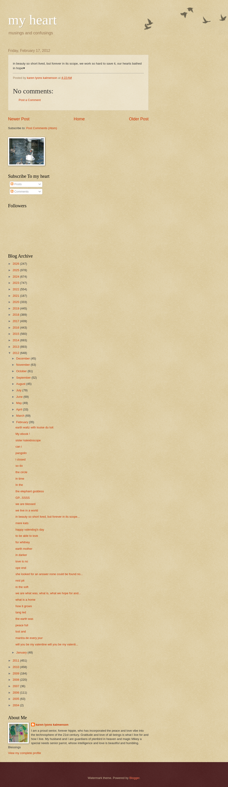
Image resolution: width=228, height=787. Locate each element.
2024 (16, 276)
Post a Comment (30, 100)
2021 (16, 295)
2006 (16, 692)
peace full (21, 625)
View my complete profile (24, 753)
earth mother (23, 548)
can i (18, 446)
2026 (16, 263)
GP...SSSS (22, 497)
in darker (21, 555)
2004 (16, 705)
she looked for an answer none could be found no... (49, 574)
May (19, 403)
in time (19, 478)
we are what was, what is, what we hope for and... (48, 593)
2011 (16, 660)
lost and (20, 631)
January (21, 652)
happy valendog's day (29, 529)
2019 (16, 308)
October (21, 371)
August (21, 384)
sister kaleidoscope (28, 440)
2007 (16, 686)
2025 (16, 270)
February (22, 422)
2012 (16, 353)
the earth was (24, 619)
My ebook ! (22, 434)
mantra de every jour (29, 638)
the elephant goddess (29, 491)
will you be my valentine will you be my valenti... (46, 644)
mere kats (22, 523)
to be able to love (26, 536)
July (19, 390)
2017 (16, 321)
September (24, 377)
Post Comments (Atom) (41, 128)
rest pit (19, 580)
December (23, 358)
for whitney (22, 542)
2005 (16, 699)
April (19, 409)
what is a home (25, 599)
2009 (16, 673)
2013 (16, 346)
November (23, 364)
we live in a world (26, 510)
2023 (16, 283)
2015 (16, 334)
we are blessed (25, 504)
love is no (21, 561)
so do (19, 465)
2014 (16, 340)
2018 (16, 314)
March (20, 415)
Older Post (139, 119)
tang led (20, 612)
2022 (16, 289)
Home (79, 119)
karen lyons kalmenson (52, 724)
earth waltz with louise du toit (34, 427)
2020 (16, 302)
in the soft (21, 587)
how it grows (23, 606)
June (19, 396)
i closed (20, 459)
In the (19, 485)
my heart (32, 19)
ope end (20, 568)
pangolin (21, 453)
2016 (16, 327)
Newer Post (18, 119)
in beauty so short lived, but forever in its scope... (47, 516)
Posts (16, 184)
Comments (20, 191)
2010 (16, 667)
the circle (21, 472)
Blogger (134, 778)
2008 (16, 679)
